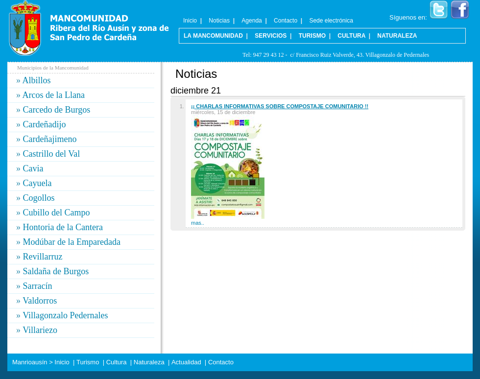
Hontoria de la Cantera (63, 227)
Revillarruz (43, 256)
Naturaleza (397, 35)
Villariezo (40, 330)
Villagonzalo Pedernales (65, 315)
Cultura (351, 35)
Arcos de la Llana (54, 95)
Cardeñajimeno (50, 139)
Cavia (33, 168)
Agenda (251, 20)
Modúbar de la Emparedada (71, 242)
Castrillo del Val (51, 154)
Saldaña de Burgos (56, 271)
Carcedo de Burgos (57, 110)
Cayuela (37, 183)
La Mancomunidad (213, 35)
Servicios (271, 35)
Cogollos (39, 198)
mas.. (197, 223)
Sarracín (37, 286)
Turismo (312, 35)
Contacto (285, 20)
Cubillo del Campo (56, 212)
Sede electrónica (331, 20)
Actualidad (186, 362)
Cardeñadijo (44, 124)
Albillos (37, 80)
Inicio (190, 20)
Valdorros (40, 301)
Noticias (219, 20)
